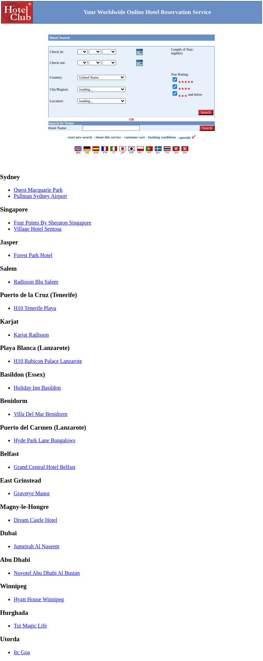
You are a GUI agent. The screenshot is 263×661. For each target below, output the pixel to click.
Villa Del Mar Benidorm (40, 414)
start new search (80, 137)
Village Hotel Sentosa (37, 229)
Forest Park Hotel (33, 255)
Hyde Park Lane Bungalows (44, 440)
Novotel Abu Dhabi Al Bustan (47, 573)
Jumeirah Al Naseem (36, 546)
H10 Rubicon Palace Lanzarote (48, 361)
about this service (108, 137)
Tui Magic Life (30, 626)
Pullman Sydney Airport (40, 196)
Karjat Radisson (31, 335)
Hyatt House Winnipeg (39, 599)
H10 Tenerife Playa (35, 308)
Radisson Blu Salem (36, 282)
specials (187, 137)
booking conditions (162, 137)
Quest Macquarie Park (38, 190)
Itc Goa (22, 652)
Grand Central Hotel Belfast (44, 467)
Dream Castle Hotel (35, 520)
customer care (134, 137)
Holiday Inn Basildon (37, 388)
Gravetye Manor (32, 493)
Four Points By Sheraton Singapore (52, 223)
